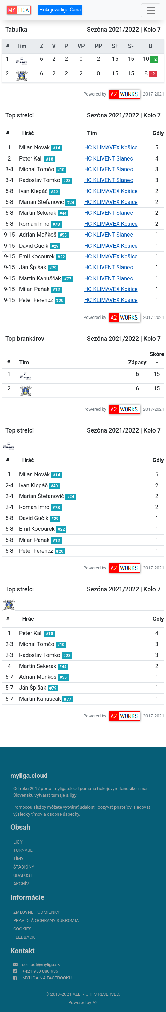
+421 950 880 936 (40, 971)
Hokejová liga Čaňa (60, 10)
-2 (153, 74)
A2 (95, 1002)
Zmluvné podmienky (36, 912)
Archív (21, 883)
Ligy (18, 842)
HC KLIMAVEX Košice (111, 147)
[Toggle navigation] (150, 10)
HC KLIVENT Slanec (108, 158)
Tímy (18, 858)
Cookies (22, 928)
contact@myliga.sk (41, 964)
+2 (154, 59)
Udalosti (23, 875)
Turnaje (23, 850)
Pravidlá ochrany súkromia (46, 920)
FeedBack (24, 937)
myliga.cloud (28, 775)
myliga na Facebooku (47, 977)
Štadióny (23, 867)
